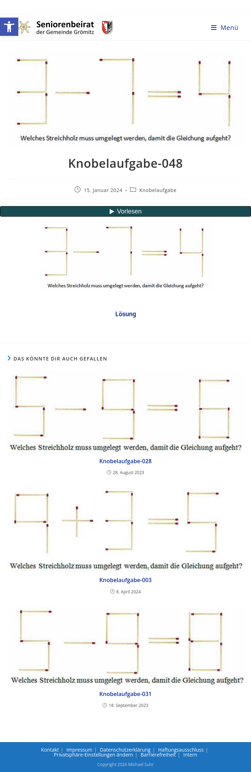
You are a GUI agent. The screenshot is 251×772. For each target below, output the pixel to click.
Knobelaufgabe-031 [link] (125, 694)
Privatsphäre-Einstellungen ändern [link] (93, 754)
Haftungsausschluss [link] (181, 749)
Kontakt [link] (50, 749)
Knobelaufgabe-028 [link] (125, 461)
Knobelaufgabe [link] (157, 190)
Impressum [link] (79, 749)
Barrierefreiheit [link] (158, 754)
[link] (9, 27)
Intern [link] (190, 754)
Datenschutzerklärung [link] (125, 749)
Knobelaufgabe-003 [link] (125, 580)
